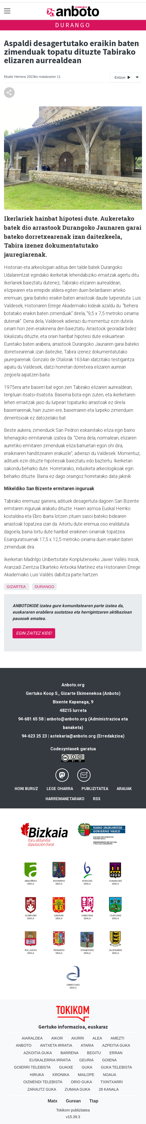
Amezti (117, 1038)
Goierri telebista (32, 1067)
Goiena (109, 1060)
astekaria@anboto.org (73, 736)
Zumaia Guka (77, 1089)
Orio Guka (81, 1082)
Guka (87, 1067)
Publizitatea (95, 789)
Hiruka (37, 1075)
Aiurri (77, 1038)
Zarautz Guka (41, 1089)
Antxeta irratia (56, 1045)
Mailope (86, 1075)
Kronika (60, 1075)
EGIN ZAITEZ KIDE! (34, 633)
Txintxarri (111, 1082)
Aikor (57, 1038)
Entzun (122, 77)
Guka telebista (116, 1067)
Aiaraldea (32, 1038)
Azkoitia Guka (37, 1053)
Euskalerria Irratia (50, 1060)
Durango (73, 25)
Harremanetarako (65, 799)
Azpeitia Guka (116, 1045)
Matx (52, 1101)
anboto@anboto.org (67, 719)
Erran (116, 1053)
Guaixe (66, 1067)
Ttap (93, 1101)
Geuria (86, 1060)
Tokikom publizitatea (73, 1110)
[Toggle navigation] (7, 11)
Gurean (73, 1101)
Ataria (87, 1045)
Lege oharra (60, 789)
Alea (97, 1038)
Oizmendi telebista (42, 1082)
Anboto (23, 1045)
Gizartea (16, 587)
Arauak (124, 789)
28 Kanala (109, 1089)
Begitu (94, 1053)
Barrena (69, 1053)
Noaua (109, 1075)
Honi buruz (26, 789)
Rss (96, 799)
